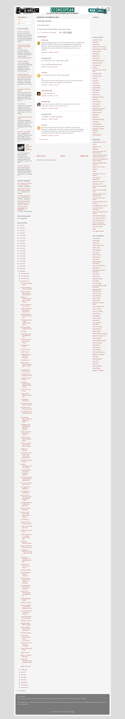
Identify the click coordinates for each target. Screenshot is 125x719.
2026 (20, 225)
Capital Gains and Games (99, 46)
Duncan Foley (96, 276)
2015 (20, 253)
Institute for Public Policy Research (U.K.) (99, 194)
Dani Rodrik (96, 53)
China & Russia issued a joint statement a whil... (23, 201)
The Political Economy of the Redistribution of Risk (26, 559)
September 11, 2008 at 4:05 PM (49, 108)
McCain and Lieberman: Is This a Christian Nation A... (26, 661)
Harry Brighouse (97, 295)
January (23, 687)
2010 (20, 266)
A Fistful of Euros (97, 40)
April (22, 679)
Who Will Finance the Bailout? (26, 460)
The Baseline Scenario (98, 119)
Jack (42, 72)
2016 (20, 251)
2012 (20, 261)
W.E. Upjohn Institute (98, 231)
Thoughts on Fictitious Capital (26, 542)
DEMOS (95, 169)
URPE (94, 229)
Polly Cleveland (97, 349)
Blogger (72, 711)
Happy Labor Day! (26, 666)
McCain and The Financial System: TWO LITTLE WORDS (26, 497)
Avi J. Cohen (96, 252)
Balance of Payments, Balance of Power (26, 546)
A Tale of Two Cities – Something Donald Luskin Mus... (26, 537)
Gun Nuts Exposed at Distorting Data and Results (24, 75)
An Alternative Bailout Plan (25, 400)
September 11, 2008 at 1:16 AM (49, 95)
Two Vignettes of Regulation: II (25, 491)
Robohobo (44, 101)
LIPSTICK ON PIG (26, 620)
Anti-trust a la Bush (26, 602)
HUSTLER (24, 331)
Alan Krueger (96, 240)
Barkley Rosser (97, 254)
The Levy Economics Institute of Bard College (99, 223)
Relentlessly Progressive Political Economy (99, 109)
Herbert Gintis (96, 300)
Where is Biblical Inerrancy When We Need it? (26, 628)
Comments (22, 23)
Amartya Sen (96, 243)
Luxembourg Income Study (100, 205)
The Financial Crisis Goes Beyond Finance (26, 341)
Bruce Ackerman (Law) (99, 265)
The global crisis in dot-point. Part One (26, 408)
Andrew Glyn (96, 247)
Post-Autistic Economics (99, 215)
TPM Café (95, 117)
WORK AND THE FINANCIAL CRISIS (26, 433)
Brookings (95, 149)
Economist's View (97, 76)
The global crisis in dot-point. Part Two (26, 374)
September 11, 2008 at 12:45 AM (50, 85)
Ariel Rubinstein (97, 250)
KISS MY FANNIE (26, 633)
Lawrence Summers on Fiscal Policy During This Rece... (26, 606)
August (23, 669)
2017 (20, 248)
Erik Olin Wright (97, 283)
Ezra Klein (95, 80)
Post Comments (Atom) (50, 160)
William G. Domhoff (98, 370)
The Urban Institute (98, 226)
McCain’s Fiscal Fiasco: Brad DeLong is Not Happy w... (25, 514)
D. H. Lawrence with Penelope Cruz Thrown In (26, 612)
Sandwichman (45, 90)
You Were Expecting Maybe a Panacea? (26, 404)
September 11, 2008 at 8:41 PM (49, 119)
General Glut (96, 83)
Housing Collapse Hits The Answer (26, 623)
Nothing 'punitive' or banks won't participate (26, 356)
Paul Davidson (96, 345)
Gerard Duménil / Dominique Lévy (97, 290)
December (24, 273)
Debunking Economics (98, 60)
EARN (94, 171)
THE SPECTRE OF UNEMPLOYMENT (26, 413)
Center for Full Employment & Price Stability (100, 159)
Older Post (84, 156)
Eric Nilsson (96, 281)
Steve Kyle (95, 363)
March (23, 682)
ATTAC (95, 144)
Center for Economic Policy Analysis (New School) (100, 155)
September (24, 281)
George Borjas (96, 85)
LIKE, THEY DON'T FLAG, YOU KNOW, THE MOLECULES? (26, 455)
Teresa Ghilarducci (97, 366)
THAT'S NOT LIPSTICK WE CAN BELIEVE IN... (26, 593)
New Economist (97, 101)
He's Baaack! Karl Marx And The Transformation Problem (23, 46)
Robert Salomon (97, 112)
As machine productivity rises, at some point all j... (24, 196)
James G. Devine (97, 309)
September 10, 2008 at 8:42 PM (49, 66)
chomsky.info (96, 267)
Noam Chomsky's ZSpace (99, 340)
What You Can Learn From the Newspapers (26, 644)
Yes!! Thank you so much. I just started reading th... (24, 184)
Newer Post (41, 156)
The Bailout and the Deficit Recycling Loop (26, 315)
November (24, 276)
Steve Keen (96, 361)
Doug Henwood (97, 65)
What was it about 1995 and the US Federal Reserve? (26, 293)
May (22, 677)
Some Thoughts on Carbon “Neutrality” (26, 574)
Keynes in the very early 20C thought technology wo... (23, 190)
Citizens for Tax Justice (99, 167)
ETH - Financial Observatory (97, 178)
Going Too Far (21, 104)
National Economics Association (98, 208)
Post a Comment (43, 139)
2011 (20, 263)
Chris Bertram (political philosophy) (99, 270)
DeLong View (96, 58)
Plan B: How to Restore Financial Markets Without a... (26, 365)
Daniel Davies (96, 56)
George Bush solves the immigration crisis (26, 335)
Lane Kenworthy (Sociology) (97, 323)
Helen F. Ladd (96, 298)
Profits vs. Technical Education (26, 655)
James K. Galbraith (98, 311)
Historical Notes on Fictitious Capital (26, 522)
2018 (20, 246)
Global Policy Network (99, 181)
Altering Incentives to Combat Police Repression (26, 504)
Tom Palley (96, 121)
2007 (20, 690)
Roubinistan (96, 114)
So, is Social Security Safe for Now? (26, 483)
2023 (20, 233)
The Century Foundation (99, 218)
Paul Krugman (96, 104)
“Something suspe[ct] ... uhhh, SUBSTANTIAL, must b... (26, 322)
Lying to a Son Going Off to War (26, 526)
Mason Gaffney (97, 331)
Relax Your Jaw (97, 106)
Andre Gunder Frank (98, 245)
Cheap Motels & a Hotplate (100, 49)
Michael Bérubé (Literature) (100, 333)
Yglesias (95, 132)
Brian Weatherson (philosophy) (97, 262)
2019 (20, 243)
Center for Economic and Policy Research (99, 152)
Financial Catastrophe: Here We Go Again (26, 465)
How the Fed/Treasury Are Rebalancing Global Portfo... (26, 478)
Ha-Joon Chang (97, 293)
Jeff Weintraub (96, 313)
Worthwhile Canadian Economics (98, 129)
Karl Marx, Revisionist (23, 32)
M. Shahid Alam (97, 329)
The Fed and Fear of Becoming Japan (26, 617)
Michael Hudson (97, 338)
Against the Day (25, 652)
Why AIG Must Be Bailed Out (26, 508)
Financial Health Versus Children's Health (26, 439)
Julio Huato (96, 92)
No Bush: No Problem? (24, 449)
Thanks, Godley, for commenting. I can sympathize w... (22, 208)
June (22, 674)
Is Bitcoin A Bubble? (22, 61)
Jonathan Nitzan (97, 318)
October (23, 278)
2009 (20, 268)
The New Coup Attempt (23, 131)
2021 (20, 238)
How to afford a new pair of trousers (26, 305)
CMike (43, 40)
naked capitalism (97, 135)
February (23, 685)
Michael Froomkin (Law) (99, 336)
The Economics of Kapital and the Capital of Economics (25, 581)
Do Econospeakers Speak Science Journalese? (26, 587)
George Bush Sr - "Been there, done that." (26, 395)
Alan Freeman (96, 238)
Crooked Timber (97, 51)
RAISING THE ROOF (23, 166)
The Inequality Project (98, 220)
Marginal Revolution (98, 97)
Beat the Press (96, 44)
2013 (20, 258)
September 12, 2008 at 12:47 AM (50, 135)
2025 (20, 228)
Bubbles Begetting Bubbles (25, 599)
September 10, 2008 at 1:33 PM (49, 52)
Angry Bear (96, 42)
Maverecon (95, 99)
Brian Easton (96, 259)
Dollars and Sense (97, 63)
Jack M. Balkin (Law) (98, 306)
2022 (20, 235)
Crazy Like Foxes (25, 349)
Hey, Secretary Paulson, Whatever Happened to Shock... (26, 420)
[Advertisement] (62, 149)
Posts (21, 20)
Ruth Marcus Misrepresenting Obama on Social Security (26, 385)
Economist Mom (97, 74)
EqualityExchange (97, 278)
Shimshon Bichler (97, 359)
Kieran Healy (96, 320)
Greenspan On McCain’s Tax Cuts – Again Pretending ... (26, 552)
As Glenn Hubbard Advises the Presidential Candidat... (26, 472)
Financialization (25, 352)
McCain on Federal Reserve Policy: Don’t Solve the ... (26, 444)
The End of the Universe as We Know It (25, 566)
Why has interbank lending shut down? (26, 327)
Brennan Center (97, 146)
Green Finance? (25, 519)
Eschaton (95, 78)
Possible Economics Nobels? (26, 378)
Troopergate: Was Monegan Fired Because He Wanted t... (25, 427)
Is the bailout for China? (25, 345)
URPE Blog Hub (97, 124)
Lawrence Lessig (97, 326)
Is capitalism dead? (26, 570)
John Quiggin (96, 90)
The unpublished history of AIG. (25, 370)
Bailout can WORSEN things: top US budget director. (26, 299)
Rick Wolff (95, 356)
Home (63, 156)
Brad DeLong (96, 257)
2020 (20, 240)
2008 (20, 271)
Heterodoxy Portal (97, 184)
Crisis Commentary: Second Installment (26, 288)
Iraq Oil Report (96, 87)
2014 (20, 256)
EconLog (95, 67)
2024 (20, 230)
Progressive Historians (98, 354)
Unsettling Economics (98, 126)
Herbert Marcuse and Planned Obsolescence (28, 148)
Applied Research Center (99, 142)
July (22, 672)
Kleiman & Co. (97, 94)
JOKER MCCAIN (25, 360)
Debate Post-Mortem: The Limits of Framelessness (26, 310)
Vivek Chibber (96, 368)
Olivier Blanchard (97, 342)
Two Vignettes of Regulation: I (25, 487)
